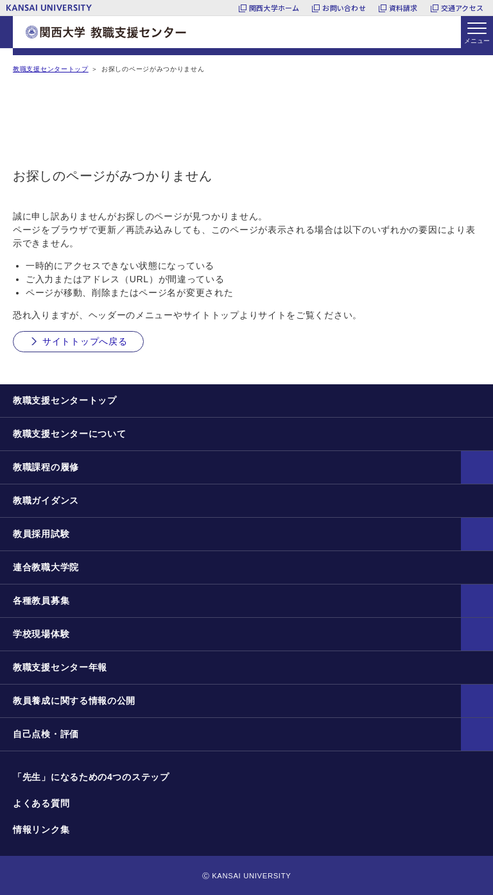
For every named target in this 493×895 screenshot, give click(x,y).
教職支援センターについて (69, 434)
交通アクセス (462, 8)
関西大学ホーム (274, 8)
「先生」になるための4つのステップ (91, 777)
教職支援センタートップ (51, 68)
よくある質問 (41, 803)
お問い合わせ (343, 8)
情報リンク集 (41, 829)
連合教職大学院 (46, 567)
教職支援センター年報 (60, 667)
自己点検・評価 (46, 734)
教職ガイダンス (46, 500)
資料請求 (403, 8)
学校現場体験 (41, 634)
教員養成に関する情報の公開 (74, 700)
